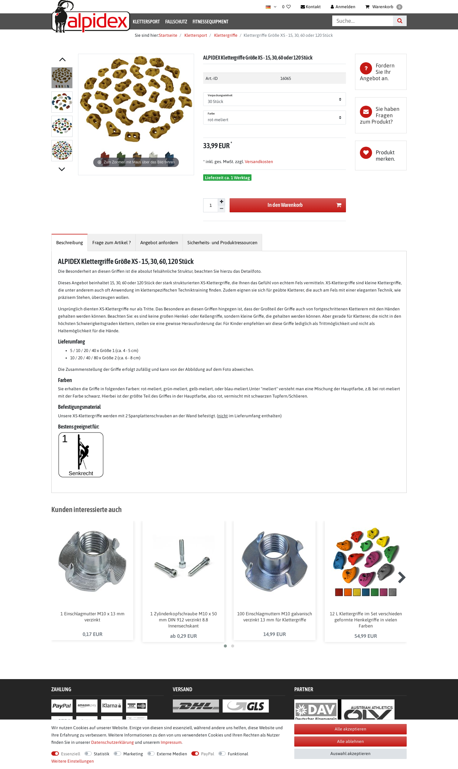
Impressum (171, 742)
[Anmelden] (343, 6)
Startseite (168, 35)
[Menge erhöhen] (221, 202)
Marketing (133, 753)
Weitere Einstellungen (72, 761)
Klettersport (146, 21)
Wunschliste (380, 155)
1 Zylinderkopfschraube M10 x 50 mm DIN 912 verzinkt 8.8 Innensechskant (183, 619)
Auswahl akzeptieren (350, 753)
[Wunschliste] (286, 6)
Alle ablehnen (350, 741)
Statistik (101, 753)
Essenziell (70, 753)
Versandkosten (258, 161)
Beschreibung (69, 242)
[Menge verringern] (221, 208)
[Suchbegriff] (362, 20)
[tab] (381, 71)
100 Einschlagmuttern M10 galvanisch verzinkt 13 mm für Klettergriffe (274, 616)
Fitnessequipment (210, 21)
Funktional (238, 753)
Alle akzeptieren (350, 728)
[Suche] (400, 20)
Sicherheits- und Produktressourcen (222, 242)
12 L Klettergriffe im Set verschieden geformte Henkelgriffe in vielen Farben (366, 619)
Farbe (211, 113)
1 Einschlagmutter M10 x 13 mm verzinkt (92, 616)
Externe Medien (172, 753)
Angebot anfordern (159, 242)
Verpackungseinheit (220, 95)
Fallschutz (176, 21)
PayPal (207, 753)
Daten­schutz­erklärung (112, 742)
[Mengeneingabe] (210, 205)
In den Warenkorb (304, 205)
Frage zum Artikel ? (111, 242)
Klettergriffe (225, 35)
